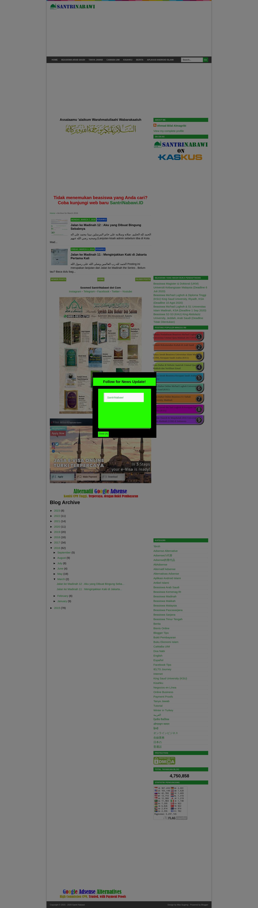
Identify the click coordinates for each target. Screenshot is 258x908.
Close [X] (103, 434)
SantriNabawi (115, 397)
